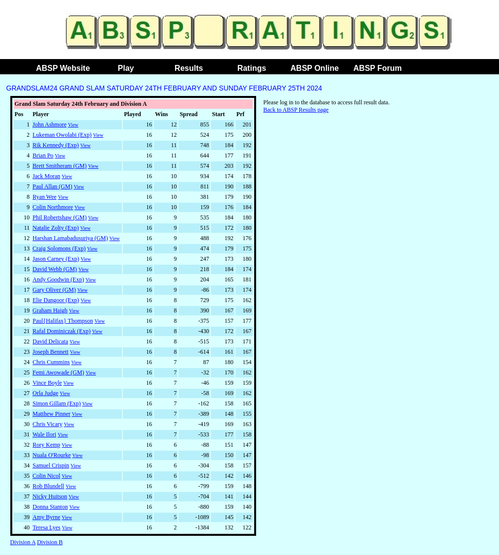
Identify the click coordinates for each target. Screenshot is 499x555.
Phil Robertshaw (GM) (59, 217)
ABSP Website (63, 68)
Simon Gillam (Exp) (56, 403)
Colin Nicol (46, 475)
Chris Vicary (47, 424)
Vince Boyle (47, 382)
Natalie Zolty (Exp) (55, 227)
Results (189, 68)
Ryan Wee (44, 196)
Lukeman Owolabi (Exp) (61, 134)
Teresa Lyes (46, 527)
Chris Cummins (51, 362)
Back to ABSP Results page (296, 109)
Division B (49, 542)
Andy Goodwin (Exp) (58, 279)
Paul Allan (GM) (52, 186)
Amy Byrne (46, 517)
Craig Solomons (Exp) (59, 248)
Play (126, 68)
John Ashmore (49, 124)
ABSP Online (315, 68)
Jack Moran (46, 176)
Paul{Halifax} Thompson (62, 320)
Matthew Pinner (51, 413)
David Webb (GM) (54, 269)
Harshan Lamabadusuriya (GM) (70, 238)
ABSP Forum (377, 68)
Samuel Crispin (50, 465)
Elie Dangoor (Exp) (55, 300)
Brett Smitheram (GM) (59, 165)
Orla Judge (45, 393)
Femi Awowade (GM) (58, 372)
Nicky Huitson (49, 496)
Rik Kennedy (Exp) (55, 145)
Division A (23, 542)
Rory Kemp (46, 444)
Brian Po (42, 155)
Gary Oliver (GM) (54, 289)
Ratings (251, 68)
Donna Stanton (50, 506)
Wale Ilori (44, 434)
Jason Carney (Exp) (55, 258)
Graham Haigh (49, 310)
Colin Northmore (52, 207)
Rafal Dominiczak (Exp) (61, 331)
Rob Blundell (48, 486)
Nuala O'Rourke (51, 455)
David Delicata (50, 341)
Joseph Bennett (50, 351)
